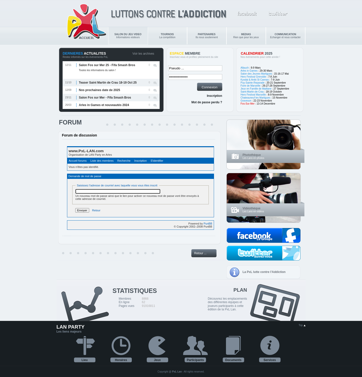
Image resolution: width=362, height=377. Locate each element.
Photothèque (252, 155)
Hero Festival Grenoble (253, 76)
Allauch (245, 67)
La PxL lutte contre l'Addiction (264, 272)
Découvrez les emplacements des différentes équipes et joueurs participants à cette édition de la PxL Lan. (227, 304)
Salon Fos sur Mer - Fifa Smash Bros (105, 97)
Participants (195, 360)
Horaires (121, 360)
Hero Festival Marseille (253, 94)
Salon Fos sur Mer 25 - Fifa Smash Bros (107, 65)
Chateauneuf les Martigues (256, 97)
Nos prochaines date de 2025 (99, 90)
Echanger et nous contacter (285, 36)
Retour (96, 210)
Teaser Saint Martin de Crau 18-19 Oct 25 (108, 82)
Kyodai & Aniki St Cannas (255, 79)
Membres (125, 298)
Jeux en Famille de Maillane (256, 88)
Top (302, 325)
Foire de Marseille (250, 85)
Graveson (246, 100)
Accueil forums (78, 160)
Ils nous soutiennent (207, 36)
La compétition (167, 36)
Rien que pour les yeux (246, 36)
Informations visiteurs (127, 36)
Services (270, 360)
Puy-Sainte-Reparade (253, 82)
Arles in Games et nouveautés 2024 (104, 105)
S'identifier (156, 160)
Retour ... (200, 253)
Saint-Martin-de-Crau (252, 91)
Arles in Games (249, 70)
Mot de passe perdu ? (206, 102)
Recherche (124, 160)
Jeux (157, 360)
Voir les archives (143, 53)
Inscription (214, 96)
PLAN (240, 290)
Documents (233, 360)
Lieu (84, 360)
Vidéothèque (252, 208)
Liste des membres (102, 160)
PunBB (208, 223)
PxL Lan (177, 371)
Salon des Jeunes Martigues (256, 73)
